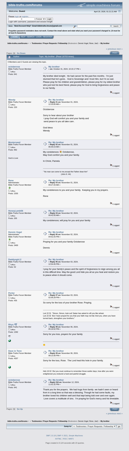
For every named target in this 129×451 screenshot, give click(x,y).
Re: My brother (56, 99)
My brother (54, 66)
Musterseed (14, 142)
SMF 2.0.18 (51, 436)
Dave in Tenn (15, 351)
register (25, 16)
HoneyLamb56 (15, 211)
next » (119, 49)
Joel (96, 43)
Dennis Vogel (83, 43)
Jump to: (68, 426)
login (17, 16)
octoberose (14, 66)
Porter (11, 293)
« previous (111, 49)
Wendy (11, 99)
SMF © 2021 (62, 436)
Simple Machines (76, 436)
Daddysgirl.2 (14, 259)
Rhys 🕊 (12, 324)
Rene (91, 43)
